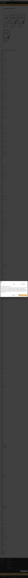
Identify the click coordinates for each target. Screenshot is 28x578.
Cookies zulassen (23, 295)
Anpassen (14, 295)
